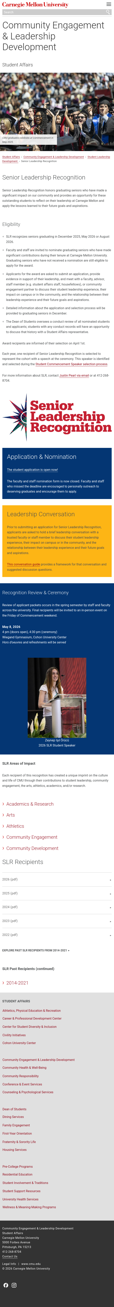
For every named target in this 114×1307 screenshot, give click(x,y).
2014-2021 (17, 983)
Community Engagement (32, 837)
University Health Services (20, 1199)
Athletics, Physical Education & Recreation (32, 1011)
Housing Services (15, 1150)
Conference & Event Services (22, 1084)
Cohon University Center (19, 1043)
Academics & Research (30, 804)
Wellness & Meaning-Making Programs (29, 1207)
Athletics (15, 826)
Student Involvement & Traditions (25, 1183)
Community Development (32, 848)
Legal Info (9, 1264)
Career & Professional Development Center (32, 1018)
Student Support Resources (21, 1191)
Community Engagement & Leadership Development (53, 36)
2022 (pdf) (10, 935)
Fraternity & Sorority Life (19, 1142)
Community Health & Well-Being (24, 1068)
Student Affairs (17, 65)
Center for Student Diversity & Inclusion (30, 1027)
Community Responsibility (21, 1076)
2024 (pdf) (10, 907)
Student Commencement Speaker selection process (71, 364)
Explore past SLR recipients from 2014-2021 (34, 950)
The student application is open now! (32, 470)
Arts (10, 815)
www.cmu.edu (31, 1264)
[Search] (57, 12)
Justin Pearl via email (74, 375)
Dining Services (13, 1117)
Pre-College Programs (18, 1166)
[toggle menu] (109, 5)
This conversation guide (23, 564)
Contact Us (10, 1256)
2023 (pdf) (10, 921)
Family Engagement (16, 1125)
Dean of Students (15, 1109)
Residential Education (17, 1174)
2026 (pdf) (10, 879)
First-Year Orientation (17, 1133)
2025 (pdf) (10, 893)
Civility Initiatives (14, 1035)
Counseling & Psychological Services (28, 1092)
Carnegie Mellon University (48, 5)
